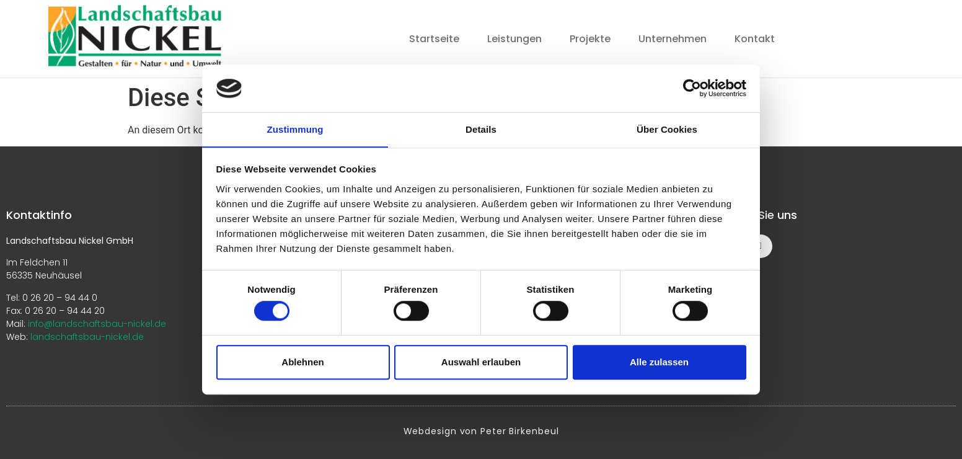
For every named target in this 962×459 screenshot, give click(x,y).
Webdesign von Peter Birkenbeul (481, 430)
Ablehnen (302, 362)
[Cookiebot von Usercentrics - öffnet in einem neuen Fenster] (692, 88)
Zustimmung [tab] (295, 129)
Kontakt (755, 39)
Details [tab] (481, 129)
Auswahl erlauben (481, 362)
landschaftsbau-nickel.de (87, 336)
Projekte (590, 39)
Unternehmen (672, 39)
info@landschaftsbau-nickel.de (97, 323)
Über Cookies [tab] (667, 129)
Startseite (434, 39)
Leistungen (514, 39)
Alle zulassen (659, 362)
